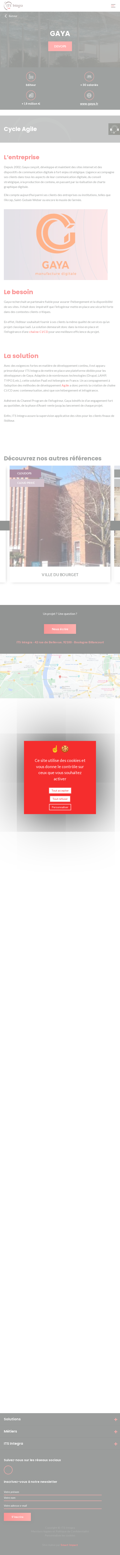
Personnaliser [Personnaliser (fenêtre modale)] (60, 807)
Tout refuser (60, 798)
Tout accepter (60, 790)
